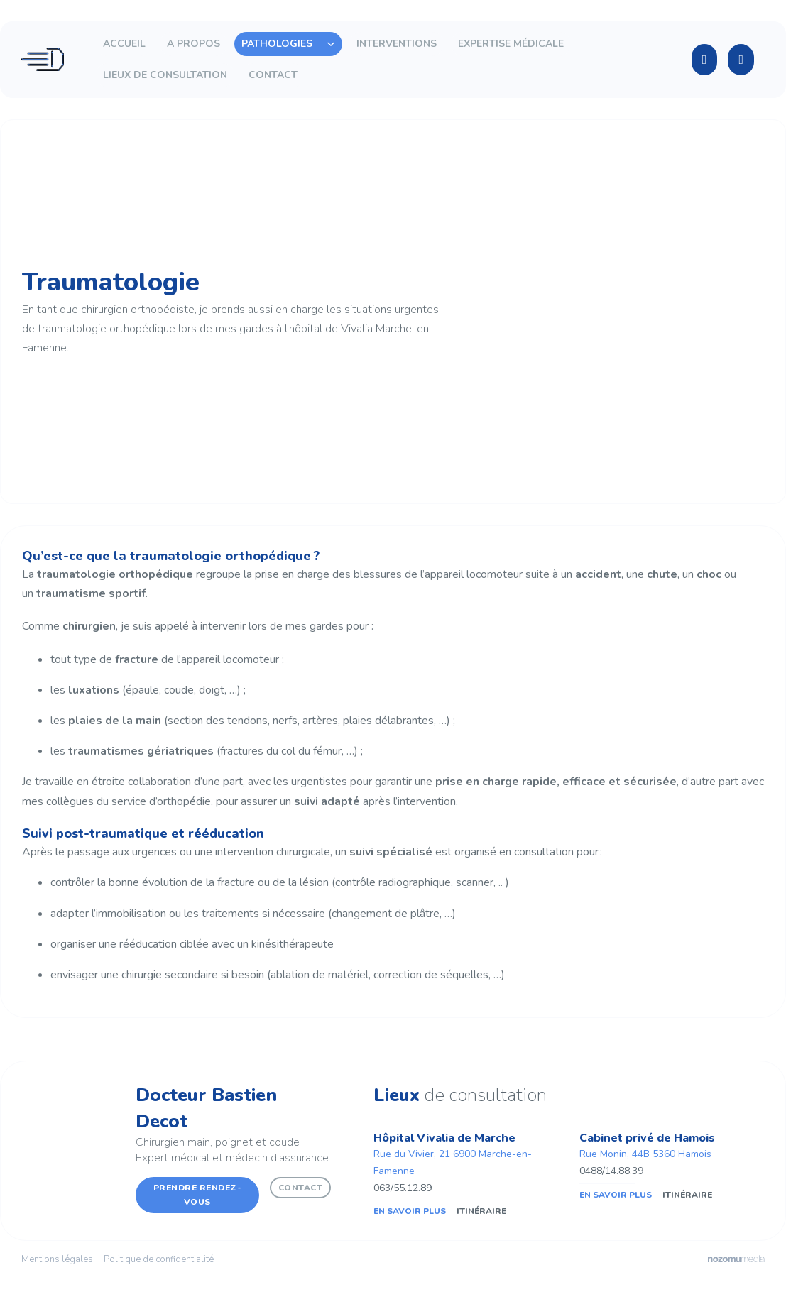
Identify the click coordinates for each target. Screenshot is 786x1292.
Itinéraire (481, 1211)
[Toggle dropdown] (331, 44)
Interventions (396, 43)
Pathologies (276, 43)
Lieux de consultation (165, 75)
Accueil (124, 43)
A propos (193, 43)
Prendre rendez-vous (197, 1195)
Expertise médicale (511, 43)
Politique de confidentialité (159, 1259)
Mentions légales (57, 1259)
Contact (273, 75)
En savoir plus (409, 1211)
